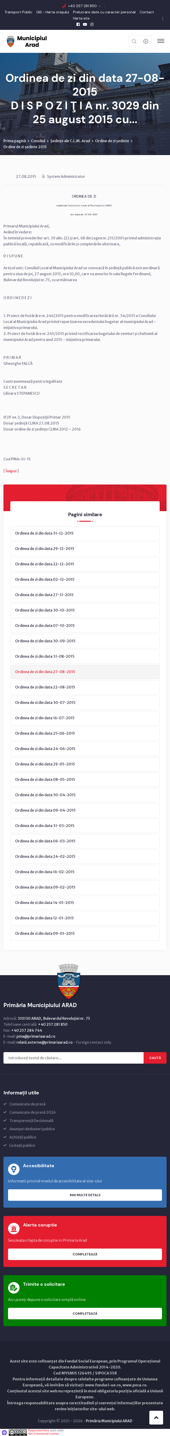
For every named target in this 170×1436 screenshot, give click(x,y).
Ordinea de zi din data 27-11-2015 (44, 594)
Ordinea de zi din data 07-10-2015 (45, 625)
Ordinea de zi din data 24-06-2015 (45, 748)
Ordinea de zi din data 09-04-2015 (45, 810)
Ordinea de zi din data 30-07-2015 (45, 702)
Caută (155, 1058)
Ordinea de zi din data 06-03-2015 (45, 841)
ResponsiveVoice (38, 1430)
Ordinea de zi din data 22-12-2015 (44, 564)
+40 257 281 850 (82, 5)
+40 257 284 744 (26, 1030)
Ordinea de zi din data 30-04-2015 (45, 795)
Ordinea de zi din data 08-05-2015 (45, 779)
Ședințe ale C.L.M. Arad (70, 141)
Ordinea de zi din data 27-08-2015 (45, 671)
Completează (85, 1254)
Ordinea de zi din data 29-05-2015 (45, 764)
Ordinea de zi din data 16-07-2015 (44, 718)
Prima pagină (14, 141)
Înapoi (11, 471)
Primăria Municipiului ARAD (109, 1421)
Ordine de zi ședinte (112, 141)
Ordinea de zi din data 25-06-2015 (45, 733)
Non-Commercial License (43, 1433)
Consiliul (38, 141)
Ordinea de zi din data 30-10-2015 (45, 610)
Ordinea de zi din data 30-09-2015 (45, 641)
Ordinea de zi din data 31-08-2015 (44, 656)
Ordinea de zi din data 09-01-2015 (45, 933)
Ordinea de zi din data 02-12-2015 (44, 579)
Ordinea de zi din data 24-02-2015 (45, 856)
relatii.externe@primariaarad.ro (45, 1042)
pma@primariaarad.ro (36, 1036)
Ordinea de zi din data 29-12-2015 (44, 548)
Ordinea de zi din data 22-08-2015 (45, 687)
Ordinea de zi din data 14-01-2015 (44, 902)
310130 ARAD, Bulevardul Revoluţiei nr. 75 (54, 1018)
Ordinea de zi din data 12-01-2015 (44, 918)
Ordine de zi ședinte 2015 (25, 146)
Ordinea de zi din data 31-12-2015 (44, 533)
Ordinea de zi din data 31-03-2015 (44, 825)
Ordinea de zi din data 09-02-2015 (45, 887)
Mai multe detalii (85, 1195)
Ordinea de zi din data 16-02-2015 (44, 872)
